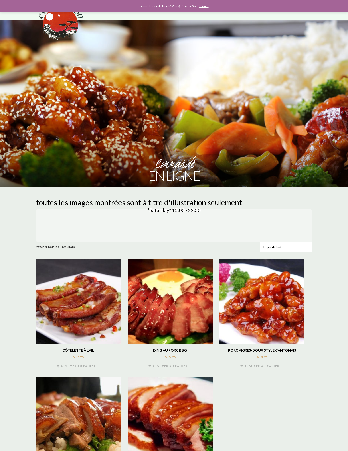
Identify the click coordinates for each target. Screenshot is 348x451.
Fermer (204, 6)
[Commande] (286, 248)
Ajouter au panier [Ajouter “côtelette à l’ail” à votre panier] (78, 367)
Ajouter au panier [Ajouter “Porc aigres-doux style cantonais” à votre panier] (262, 367)
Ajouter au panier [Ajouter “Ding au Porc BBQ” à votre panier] (170, 367)
